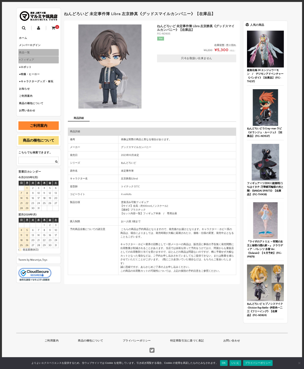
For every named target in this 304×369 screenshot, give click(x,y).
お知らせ (25, 95)
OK (224, 362)
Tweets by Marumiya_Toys (32, 269)
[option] (110, 66)
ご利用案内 (27, 103)
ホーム (24, 38)
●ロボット (26, 71)
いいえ (235, 362)
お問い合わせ (28, 119)
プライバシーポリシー (137, 340)
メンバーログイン (31, 46)
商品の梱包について (32, 111)
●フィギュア (28, 62)
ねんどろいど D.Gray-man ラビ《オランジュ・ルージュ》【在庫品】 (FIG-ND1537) (264, 132)
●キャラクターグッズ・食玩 (37, 87)
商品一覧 (25, 54)
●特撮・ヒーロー (30, 79)
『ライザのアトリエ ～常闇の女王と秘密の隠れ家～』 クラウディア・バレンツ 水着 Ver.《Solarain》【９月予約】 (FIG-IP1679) (265, 249)
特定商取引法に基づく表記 (187, 340)
